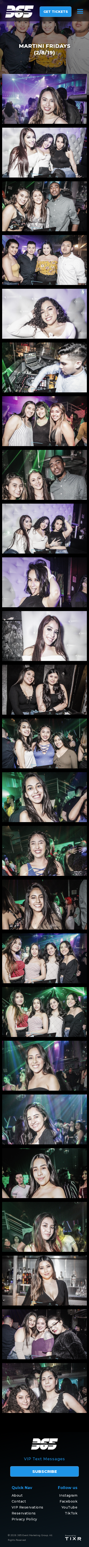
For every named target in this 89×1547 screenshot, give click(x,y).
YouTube (69, 1507)
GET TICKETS (55, 12)
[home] (17, 11)
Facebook (68, 1501)
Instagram (68, 1495)
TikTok (71, 1513)
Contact (19, 1501)
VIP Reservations (27, 1507)
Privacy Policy (24, 1519)
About (17, 1495)
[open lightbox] (44, 99)
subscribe (44, 1471)
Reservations (24, 1513)
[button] (80, 12)
